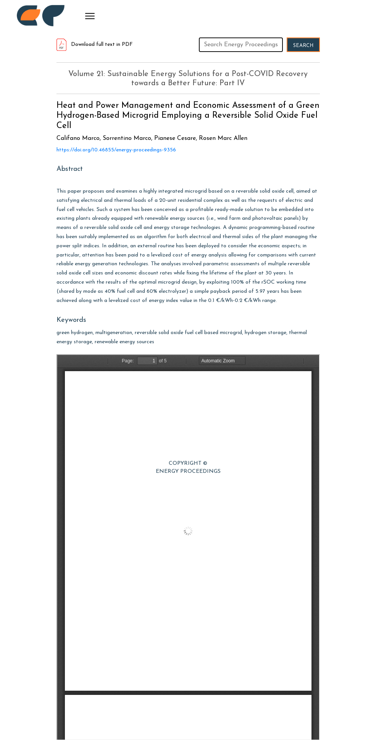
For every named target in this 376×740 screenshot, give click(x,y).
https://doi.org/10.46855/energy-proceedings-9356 (116, 150)
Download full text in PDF (94, 44)
